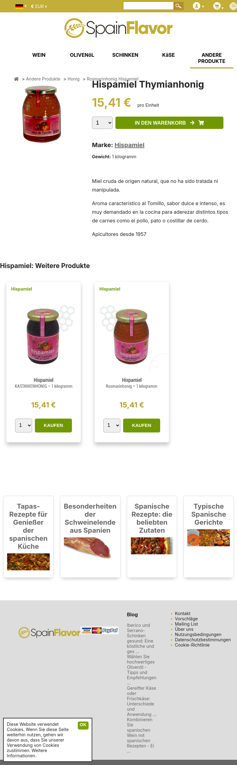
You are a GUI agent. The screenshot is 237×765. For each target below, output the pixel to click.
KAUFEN (53, 425)
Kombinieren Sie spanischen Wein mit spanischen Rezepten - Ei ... (140, 735)
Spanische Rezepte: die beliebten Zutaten (151, 518)
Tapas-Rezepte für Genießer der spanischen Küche (28, 526)
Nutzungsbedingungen (198, 634)
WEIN (38, 55)
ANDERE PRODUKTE (211, 58)
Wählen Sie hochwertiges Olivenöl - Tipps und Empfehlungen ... (141, 669)
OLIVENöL (82, 55)
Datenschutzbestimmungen (203, 639)
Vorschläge (186, 618)
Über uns (184, 629)
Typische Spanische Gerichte (208, 514)
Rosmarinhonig (119, 386)
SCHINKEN (125, 55)
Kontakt (182, 613)
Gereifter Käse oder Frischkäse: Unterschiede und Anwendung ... (141, 701)
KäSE (168, 55)
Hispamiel (129, 145)
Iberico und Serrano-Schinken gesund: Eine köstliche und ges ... (140, 638)
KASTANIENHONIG (31, 386)
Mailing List (186, 623)
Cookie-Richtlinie (192, 644)
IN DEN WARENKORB (169, 123)
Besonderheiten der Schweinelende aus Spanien (90, 518)
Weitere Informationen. (27, 753)
